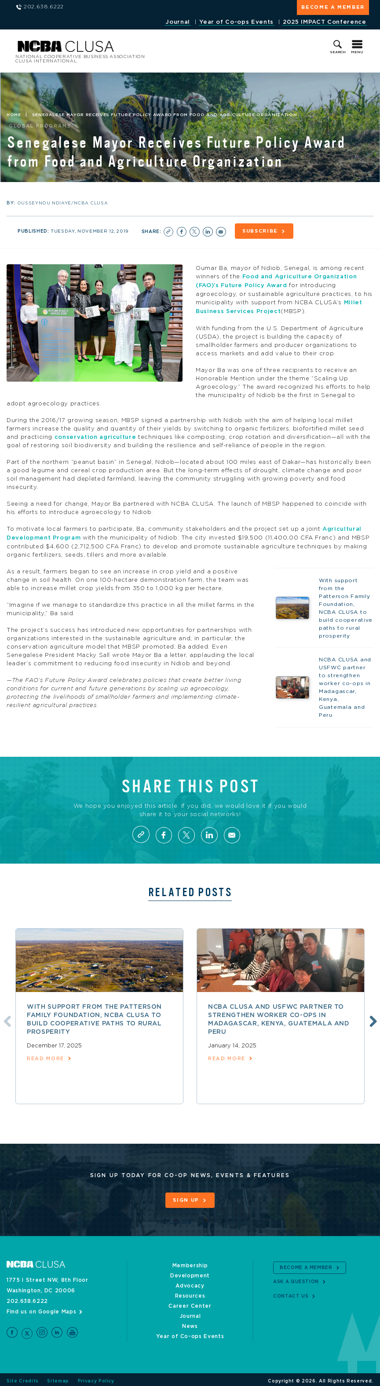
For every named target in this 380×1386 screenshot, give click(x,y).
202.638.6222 (27, 1298)
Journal (177, 22)
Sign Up (186, 1197)
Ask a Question (296, 1279)
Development (190, 1272)
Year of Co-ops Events (236, 22)
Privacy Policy (96, 1378)
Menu (357, 52)
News (190, 1323)
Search (338, 52)
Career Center (189, 1303)
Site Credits (23, 1378)
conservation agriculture (95, 435)
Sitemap (58, 1378)
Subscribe (261, 231)
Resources (190, 1292)
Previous (5, 1018)
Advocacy (189, 1282)
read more (45, 1056)
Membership (190, 1262)
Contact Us (291, 1293)
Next (372, 1018)
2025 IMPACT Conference (324, 22)
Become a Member (333, 7)
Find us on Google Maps (41, 1308)
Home (14, 115)
